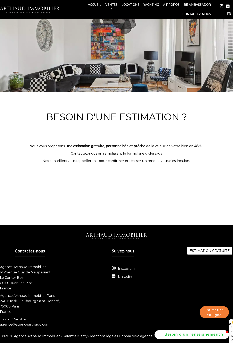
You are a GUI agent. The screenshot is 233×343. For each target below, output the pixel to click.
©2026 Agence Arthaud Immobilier (31, 336)
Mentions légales (104, 336)
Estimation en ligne (214, 312)
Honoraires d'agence (135, 336)
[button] (192, 334)
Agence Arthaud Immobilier (23, 267)
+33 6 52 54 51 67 (13, 319)
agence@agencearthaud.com (24, 324)
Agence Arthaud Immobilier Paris (27, 296)
